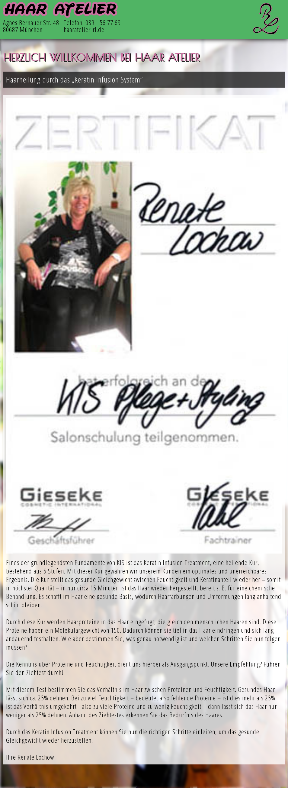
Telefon (73, 22)
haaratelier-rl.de (84, 29)
